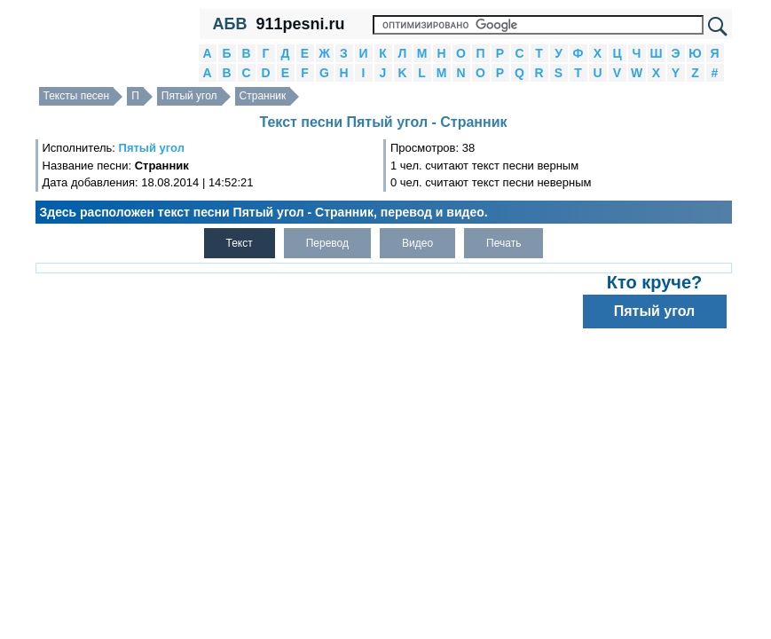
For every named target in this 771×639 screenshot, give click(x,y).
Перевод (327, 243)
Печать (503, 243)
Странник (263, 96)
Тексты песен (76, 96)
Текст (239, 243)
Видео (417, 243)
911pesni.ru (300, 24)
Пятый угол (189, 96)
